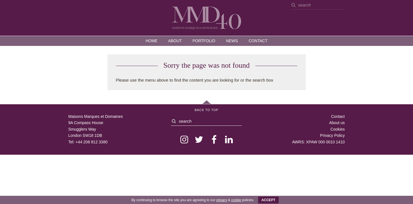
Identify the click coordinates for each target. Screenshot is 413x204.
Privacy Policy (332, 135)
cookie (236, 200)
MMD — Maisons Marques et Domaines (206, 17)
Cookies (337, 129)
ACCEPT (268, 200)
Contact (257, 41)
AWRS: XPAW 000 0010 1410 (318, 142)
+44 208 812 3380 (91, 142)
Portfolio (204, 41)
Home (151, 41)
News (232, 41)
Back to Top (206, 110)
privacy (221, 200)
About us (337, 122)
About (175, 41)
